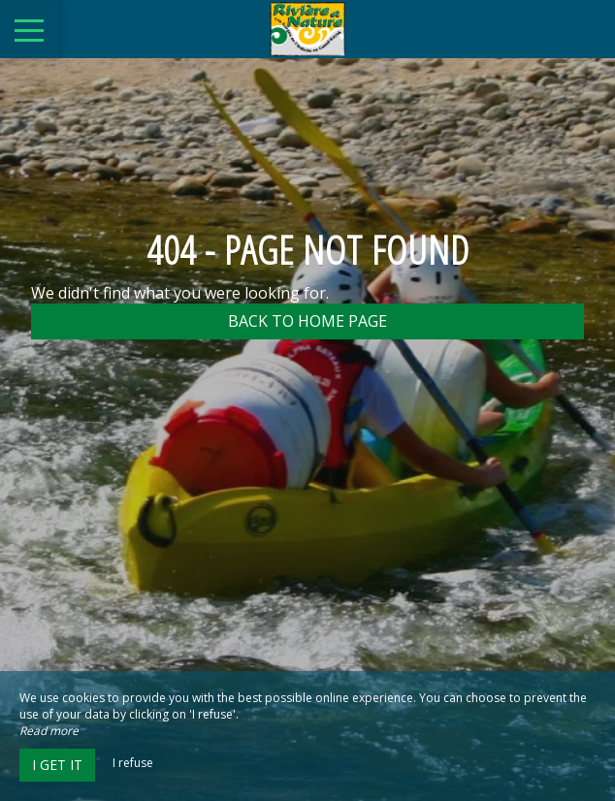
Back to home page (307, 321)
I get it (57, 764)
